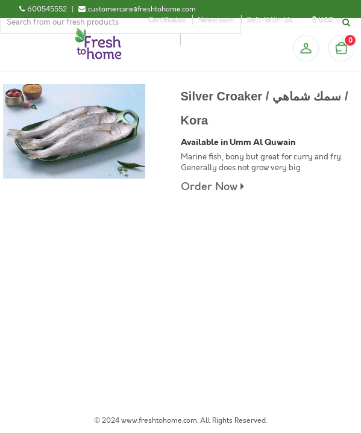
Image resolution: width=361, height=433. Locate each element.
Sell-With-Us (269, 20)
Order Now (212, 186)
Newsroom (216, 20)
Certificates (167, 20)
